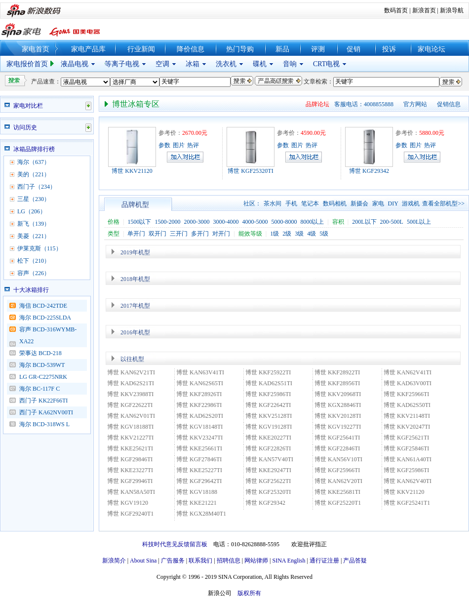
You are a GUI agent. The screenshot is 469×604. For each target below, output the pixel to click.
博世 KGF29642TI (199, 481)
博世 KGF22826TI (268, 448)
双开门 (157, 233)
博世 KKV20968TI (337, 394)
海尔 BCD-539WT (42, 365)
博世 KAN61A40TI (407, 459)
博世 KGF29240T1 (130, 513)
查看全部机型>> (443, 203)
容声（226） (33, 273)
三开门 (179, 233)
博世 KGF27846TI (199, 459)
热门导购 (240, 49)
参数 (164, 145)
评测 (318, 49)
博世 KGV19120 (127, 502)
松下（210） (33, 260)
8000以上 (312, 221)
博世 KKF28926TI (199, 394)
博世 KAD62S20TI (199, 415)
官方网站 (415, 104)
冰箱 (192, 64)
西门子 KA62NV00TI (46, 412)
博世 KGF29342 (369, 170)
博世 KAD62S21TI (133, 383)
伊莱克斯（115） (39, 248)
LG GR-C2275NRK (43, 376)
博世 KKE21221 (196, 502)
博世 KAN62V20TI (338, 481)
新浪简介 (114, 560)
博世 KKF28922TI (337, 372)
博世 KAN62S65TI (199, 383)
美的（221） (33, 174)
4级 (311, 233)
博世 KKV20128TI (337, 415)
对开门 (221, 233)
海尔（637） (33, 162)
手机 (291, 203)
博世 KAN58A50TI (131, 491)
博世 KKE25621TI (130, 448)
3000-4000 (225, 221)
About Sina (143, 560)
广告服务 (173, 560)
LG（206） (31, 211)
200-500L (391, 221)
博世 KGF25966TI (337, 470)
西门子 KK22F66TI (43, 400)
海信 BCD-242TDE (43, 305)
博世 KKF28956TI (337, 383)
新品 (282, 49)
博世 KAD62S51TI (268, 383)
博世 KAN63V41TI (200, 372)
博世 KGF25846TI (406, 448)
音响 (290, 64)
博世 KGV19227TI (337, 426)
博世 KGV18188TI (130, 426)
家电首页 (35, 49)
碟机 (260, 64)
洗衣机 (226, 64)
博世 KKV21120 (132, 170)
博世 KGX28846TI (337, 405)
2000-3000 (196, 221)
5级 (323, 233)
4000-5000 (255, 221)
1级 (274, 233)
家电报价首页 (27, 64)
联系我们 (200, 560)
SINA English (288, 560)
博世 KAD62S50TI (407, 405)
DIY (393, 203)
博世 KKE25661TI (199, 448)
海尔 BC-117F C (39, 388)
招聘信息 (228, 560)
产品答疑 (355, 560)
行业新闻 (141, 49)
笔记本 (310, 203)
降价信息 (190, 49)
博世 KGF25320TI (250, 170)
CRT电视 (326, 64)
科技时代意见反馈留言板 (174, 544)
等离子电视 (122, 64)
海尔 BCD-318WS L (44, 424)
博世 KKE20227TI (268, 437)
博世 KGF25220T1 (337, 502)
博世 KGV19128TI (268, 426)
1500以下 (139, 221)
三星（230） (33, 199)
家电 (378, 203)
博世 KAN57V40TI (269, 459)
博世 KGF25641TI (337, 437)
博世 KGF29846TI (130, 459)
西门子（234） (36, 186)
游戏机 (411, 203)
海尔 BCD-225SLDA (45, 317)
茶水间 (272, 203)
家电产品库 (88, 49)
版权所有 (249, 593)
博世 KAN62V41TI (407, 372)
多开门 (200, 233)
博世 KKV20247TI (407, 426)
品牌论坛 (317, 104)
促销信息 (449, 104)
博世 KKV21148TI (407, 415)
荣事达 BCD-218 (40, 353)
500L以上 (419, 221)
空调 (162, 64)
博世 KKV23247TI (199, 437)
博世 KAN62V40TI (407, 481)
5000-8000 (284, 221)
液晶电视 (74, 64)
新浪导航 (452, 10)
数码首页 (396, 10)
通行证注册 (324, 560)
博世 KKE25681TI (337, 491)
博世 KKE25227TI (199, 470)
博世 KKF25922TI (268, 372)
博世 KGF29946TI (130, 481)
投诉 (389, 49)
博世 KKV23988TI (130, 394)
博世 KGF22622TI (130, 405)
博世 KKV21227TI (130, 437)
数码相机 (335, 203)
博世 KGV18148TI (199, 426)
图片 (179, 145)
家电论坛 (431, 49)
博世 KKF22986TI (199, 405)
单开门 (136, 233)
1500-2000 (167, 221)
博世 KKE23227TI (130, 470)
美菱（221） (33, 236)
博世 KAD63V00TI (407, 383)
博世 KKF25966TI (406, 394)
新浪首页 (424, 10)
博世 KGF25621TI (406, 437)
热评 (193, 145)
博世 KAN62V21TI (131, 372)
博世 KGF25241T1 (407, 502)
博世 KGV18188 (196, 491)
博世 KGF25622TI (268, 481)
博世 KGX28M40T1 (201, 513)
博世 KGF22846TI (337, 448)
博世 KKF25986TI (268, 394)
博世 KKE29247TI (268, 470)
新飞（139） (33, 223)
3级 (299, 233)
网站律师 (256, 560)
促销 (353, 49)
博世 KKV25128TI (268, 415)
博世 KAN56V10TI (338, 459)
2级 (286, 233)
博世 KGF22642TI (268, 405)
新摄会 (359, 203)
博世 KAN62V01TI (131, 415)
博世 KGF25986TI (406, 470)
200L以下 (364, 221)
